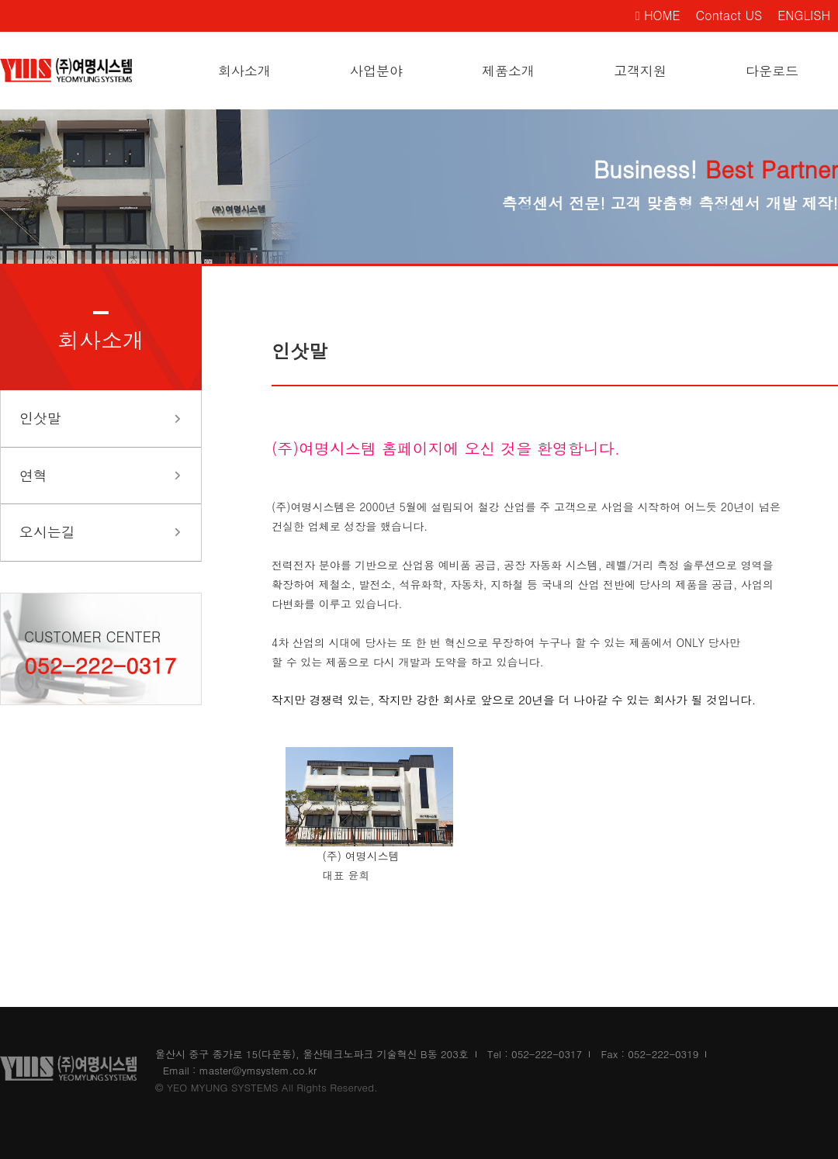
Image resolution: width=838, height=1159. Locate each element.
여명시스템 (77, 70)
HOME (657, 15)
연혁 (33, 475)
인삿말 (40, 417)
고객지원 (640, 70)
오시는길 (47, 531)
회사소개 (244, 70)
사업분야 (376, 70)
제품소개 (508, 70)
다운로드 (772, 70)
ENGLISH (803, 15)
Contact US (729, 15)
